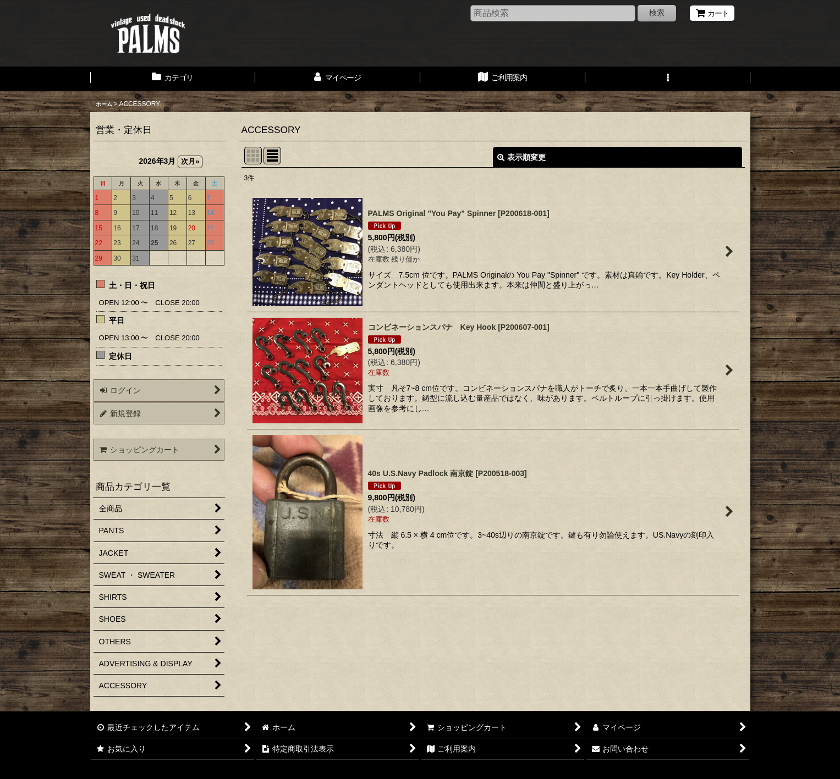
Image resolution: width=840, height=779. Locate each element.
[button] (667, 79)
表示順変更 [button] (521, 157)
